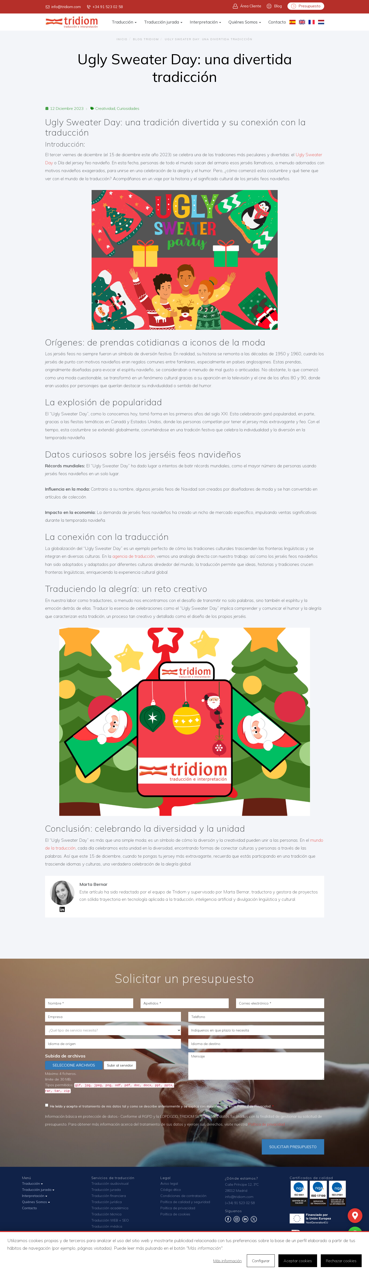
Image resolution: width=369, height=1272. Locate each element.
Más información (227, 1260)
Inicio (122, 39)
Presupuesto (306, 6)
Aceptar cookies (298, 1260)
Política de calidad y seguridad (185, 1202)
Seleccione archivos (74, 1065)
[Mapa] (355, 1215)
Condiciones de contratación (183, 1196)
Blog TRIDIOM (146, 39)
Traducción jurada (163, 22)
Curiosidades (128, 108)
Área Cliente (247, 6)
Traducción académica (109, 1208)
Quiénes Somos (244, 22)
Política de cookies (175, 1214)
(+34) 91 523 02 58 (240, 1203)
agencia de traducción (133, 556)
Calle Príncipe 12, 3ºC (242, 1184)
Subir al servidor (120, 1065)
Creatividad (105, 108)
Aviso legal (169, 1183)
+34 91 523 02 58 (104, 7)
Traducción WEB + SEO (110, 1220)
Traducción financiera (108, 1196)
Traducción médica (106, 1226)
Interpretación (205, 22)
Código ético (170, 1189)
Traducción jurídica (106, 1202)
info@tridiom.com (63, 7)
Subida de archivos (65, 1056)
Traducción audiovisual (110, 1183)
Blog (274, 6)
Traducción (124, 22)
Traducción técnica (106, 1214)
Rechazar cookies (341, 1260)
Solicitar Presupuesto (293, 1147)
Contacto (277, 22)
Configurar (261, 1260)
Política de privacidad (266, 1124)
